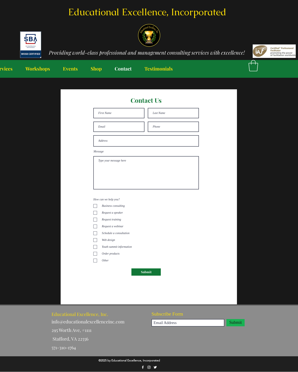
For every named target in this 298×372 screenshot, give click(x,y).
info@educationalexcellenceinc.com (88, 321)
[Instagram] (149, 367)
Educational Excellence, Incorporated (147, 12)
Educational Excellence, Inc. (80, 314)
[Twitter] (155, 367)
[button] (253, 65)
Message (99, 151)
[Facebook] (143, 367)
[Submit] (146, 272)
